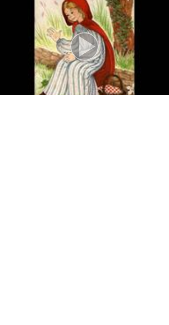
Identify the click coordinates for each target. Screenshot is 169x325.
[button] (84, 47)
